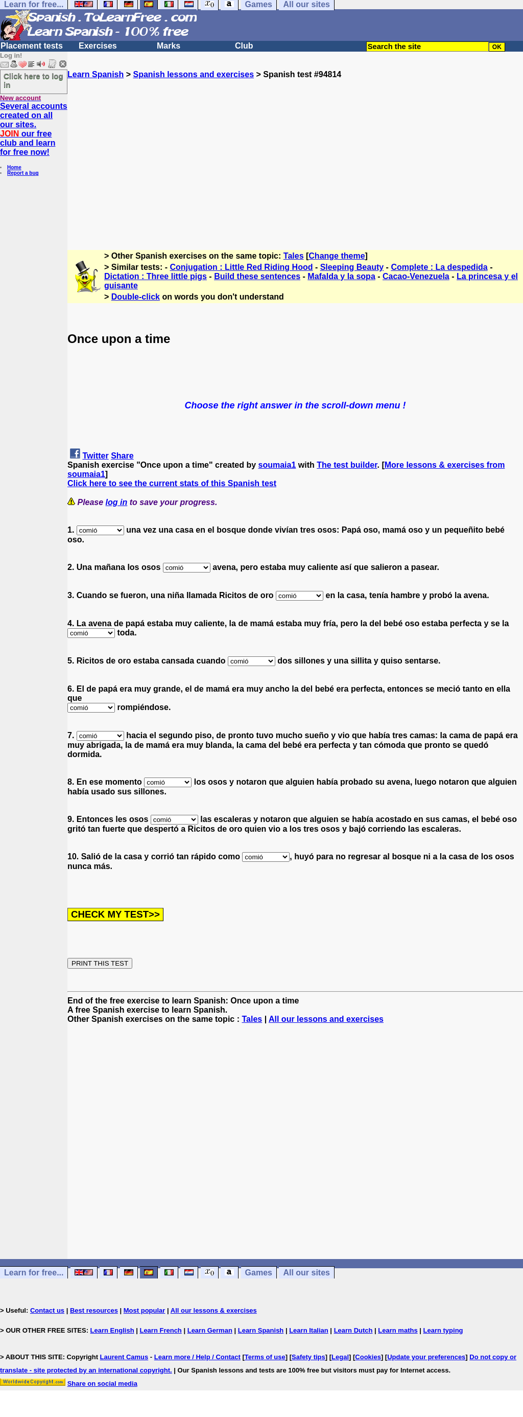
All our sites (306, 1272)
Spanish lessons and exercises (193, 74)
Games (258, 1272)
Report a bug (23, 173)
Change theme (336, 256)
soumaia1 (277, 465)
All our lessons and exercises (326, 1019)
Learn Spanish (95, 74)
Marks (168, 45)
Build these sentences (257, 276)
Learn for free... (33, 1272)
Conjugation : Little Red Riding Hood (241, 267)
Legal (340, 1357)
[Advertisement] (295, 150)
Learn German (209, 1330)
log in (117, 502)
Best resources (94, 1310)
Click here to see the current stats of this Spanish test (171, 483)
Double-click (135, 296)
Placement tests (32, 45)
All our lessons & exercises (214, 1310)
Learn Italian (308, 1330)
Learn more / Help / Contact (197, 1357)
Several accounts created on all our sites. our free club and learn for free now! (33, 129)
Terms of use (265, 1357)
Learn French (160, 1330)
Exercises (98, 45)
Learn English (112, 1330)
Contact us (47, 1310)
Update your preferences (426, 1357)
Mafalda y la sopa (341, 276)
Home (14, 167)
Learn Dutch (353, 1330)
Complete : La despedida (439, 267)
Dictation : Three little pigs (155, 276)
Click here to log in (33, 80)
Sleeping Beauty (352, 267)
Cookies (368, 1357)
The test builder (347, 465)
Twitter (95, 455)
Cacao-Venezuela (416, 276)
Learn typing (443, 1330)
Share (122, 455)
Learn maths (397, 1330)
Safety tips (308, 1357)
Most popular (144, 1310)
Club (244, 45)
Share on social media (102, 1383)
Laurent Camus (124, 1357)
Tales (293, 256)
